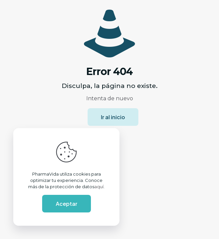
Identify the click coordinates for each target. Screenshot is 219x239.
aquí (99, 186)
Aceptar (66, 203)
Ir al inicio (113, 117)
